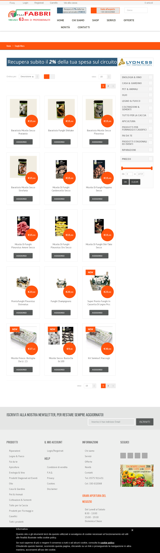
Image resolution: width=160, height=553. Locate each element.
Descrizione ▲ (27, 76)
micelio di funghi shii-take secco (99, 246)
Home (9, 45)
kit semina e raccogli (99, 358)
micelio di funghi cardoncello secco (61, 189)
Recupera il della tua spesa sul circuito (74, 10)
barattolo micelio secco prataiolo (23, 132)
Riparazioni (129, 149)
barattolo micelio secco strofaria (23, 189)
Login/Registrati (55, 450)
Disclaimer (52, 489)
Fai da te (127, 135)
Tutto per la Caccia (134, 115)
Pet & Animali (130, 89)
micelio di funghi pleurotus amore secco (23, 246)
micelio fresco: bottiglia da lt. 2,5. (23, 360)
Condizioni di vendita (57, 467)
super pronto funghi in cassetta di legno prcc (99, 303)
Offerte (88, 461)
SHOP (95, 20)
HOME (60, 20)
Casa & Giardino (132, 83)
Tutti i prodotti (16, 521)
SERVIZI (111, 20)
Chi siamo (89, 450)
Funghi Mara (19, 45)
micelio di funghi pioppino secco (99, 189)
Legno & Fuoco (131, 100)
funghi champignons (61, 301)
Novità (65, 27)
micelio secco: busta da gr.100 (61, 360)
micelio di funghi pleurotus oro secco (61, 246)
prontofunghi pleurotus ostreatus (23, 303)
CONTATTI (84, 27)
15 (101, 76)
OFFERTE (129, 20)
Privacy (50, 478)
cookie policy (107, 542)
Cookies (51, 483)
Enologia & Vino (132, 77)
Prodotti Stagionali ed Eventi (134, 143)
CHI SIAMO (78, 20)
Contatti (89, 472)
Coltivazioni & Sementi (131, 108)
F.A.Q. (50, 472)
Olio (124, 95)
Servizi (88, 456)
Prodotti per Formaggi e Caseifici (134, 128)
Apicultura (128, 121)
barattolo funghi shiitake (61, 130)
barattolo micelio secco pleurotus (99, 132)
